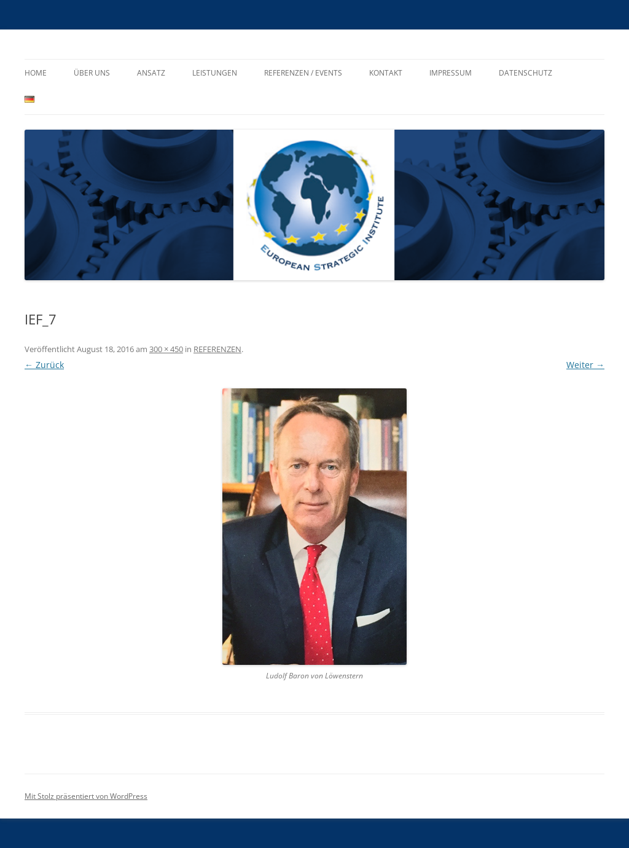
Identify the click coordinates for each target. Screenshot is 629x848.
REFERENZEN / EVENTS (303, 73)
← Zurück (44, 365)
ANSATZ (151, 73)
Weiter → (585, 365)
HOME (36, 73)
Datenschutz (525, 73)
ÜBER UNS (92, 73)
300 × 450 (166, 349)
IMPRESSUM (450, 73)
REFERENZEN (217, 349)
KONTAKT (385, 73)
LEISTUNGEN (214, 73)
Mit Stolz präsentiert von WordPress (86, 796)
